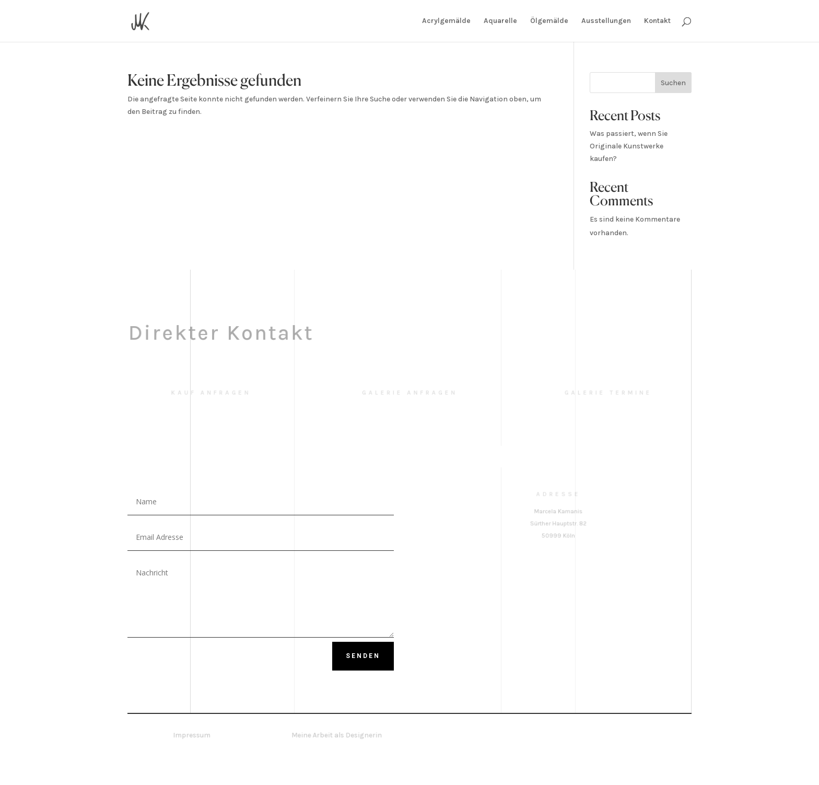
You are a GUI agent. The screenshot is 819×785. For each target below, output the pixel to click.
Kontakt (657, 21)
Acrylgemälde (446, 21)
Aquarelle (500, 21)
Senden (363, 656)
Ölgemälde (549, 21)
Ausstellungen (606, 21)
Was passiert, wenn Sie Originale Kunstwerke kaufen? (629, 146)
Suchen (673, 82)
